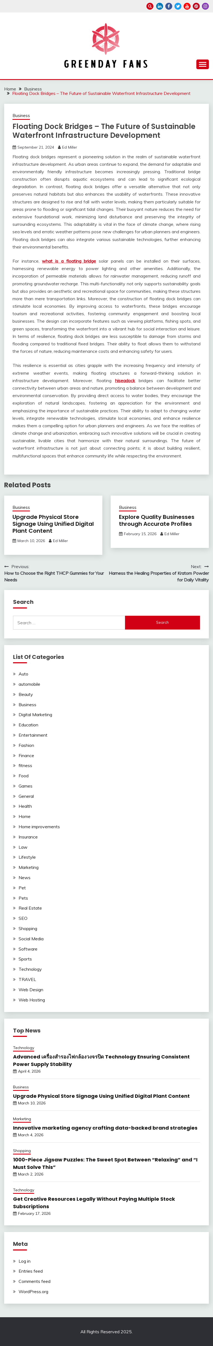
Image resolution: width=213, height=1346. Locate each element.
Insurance (28, 837)
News (25, 877)
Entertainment (33, 735)
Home (25, 816)
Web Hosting (32, 1000)
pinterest (196, 6)
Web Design (31, 989)
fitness (25, 765)
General (26, 796)
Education (28, 725)
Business (21, 115)
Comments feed (34, 1281)
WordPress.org (33, 1291)
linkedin (159, 6)
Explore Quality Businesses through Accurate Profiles (156, 520)
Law (23, 847)
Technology (30, 969)
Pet (22, 888)
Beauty (26, 694)
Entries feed (31, 1271)
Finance (26, 755)
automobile (29, 684)
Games (25, 786)
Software (28, 949)
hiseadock (125, 380)
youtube (187, 6)
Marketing (29, 867)
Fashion (26, 745)
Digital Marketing (35, 714)
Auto (23, 674)
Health (25, 806)
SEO (23, 918)
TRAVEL (27, 979)
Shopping (28, 928)
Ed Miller (69, 147)
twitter (177, 6)
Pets (23, 898)
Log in (25, 1261)
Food (24, 775)
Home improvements (39, 826)
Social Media (31, 938)
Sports (25, 959)
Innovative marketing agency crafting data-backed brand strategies (105, 1127)
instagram (205, 6)
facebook (168, 6)
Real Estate (30, 908)
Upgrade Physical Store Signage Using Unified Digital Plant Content (53, 524)
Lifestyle (27, 857)
